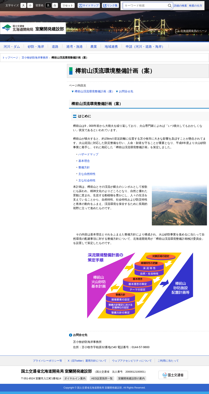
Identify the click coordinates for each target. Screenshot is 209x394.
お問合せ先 (126, 91)
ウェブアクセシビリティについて (132, 360)
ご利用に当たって (168, 360)
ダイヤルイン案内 (75, 378)
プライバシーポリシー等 (47, 360)
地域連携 (111, 46)
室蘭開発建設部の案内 (131, 378)
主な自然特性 (87, 173)
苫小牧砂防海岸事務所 (35, 57)
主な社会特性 (87, 180)
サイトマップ (91, 5)
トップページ (10, 57)
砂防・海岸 (36, 46)
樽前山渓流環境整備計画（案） (95, 91)
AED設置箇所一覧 (102, 378)
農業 (93, 46)
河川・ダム (12, 46)
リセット (67, 5)
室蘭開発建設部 (33, 29)
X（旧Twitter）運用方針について (87, 360)
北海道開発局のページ (193, 30)
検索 (170, 5)
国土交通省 (173, 375)
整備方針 (84, 167)
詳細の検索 (180, 5)
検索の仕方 (195, 5)
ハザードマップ (88, 154)
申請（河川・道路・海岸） (145, 46)
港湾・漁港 (74, 46)
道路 (55, 46)
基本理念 (84, 160)
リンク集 (112, 5)
